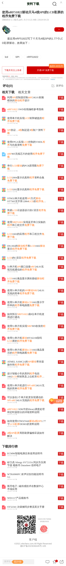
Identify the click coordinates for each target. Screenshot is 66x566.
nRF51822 (32, 57)
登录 (9, 76)
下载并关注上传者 (12, 70)
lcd (6, 57)
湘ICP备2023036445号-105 (33, 546)
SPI (17, 57)
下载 (60, 97)
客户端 (33, 539)
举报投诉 (52, 79)
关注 (59, 29)
